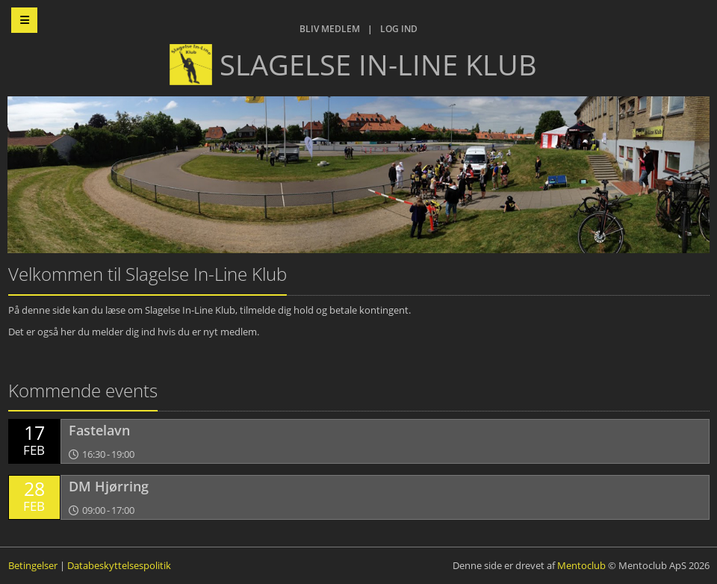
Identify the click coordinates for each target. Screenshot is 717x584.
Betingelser (33, 565)
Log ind (399, 28)
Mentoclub (581, 565)
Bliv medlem (329, 28)
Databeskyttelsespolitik (119, 565)
